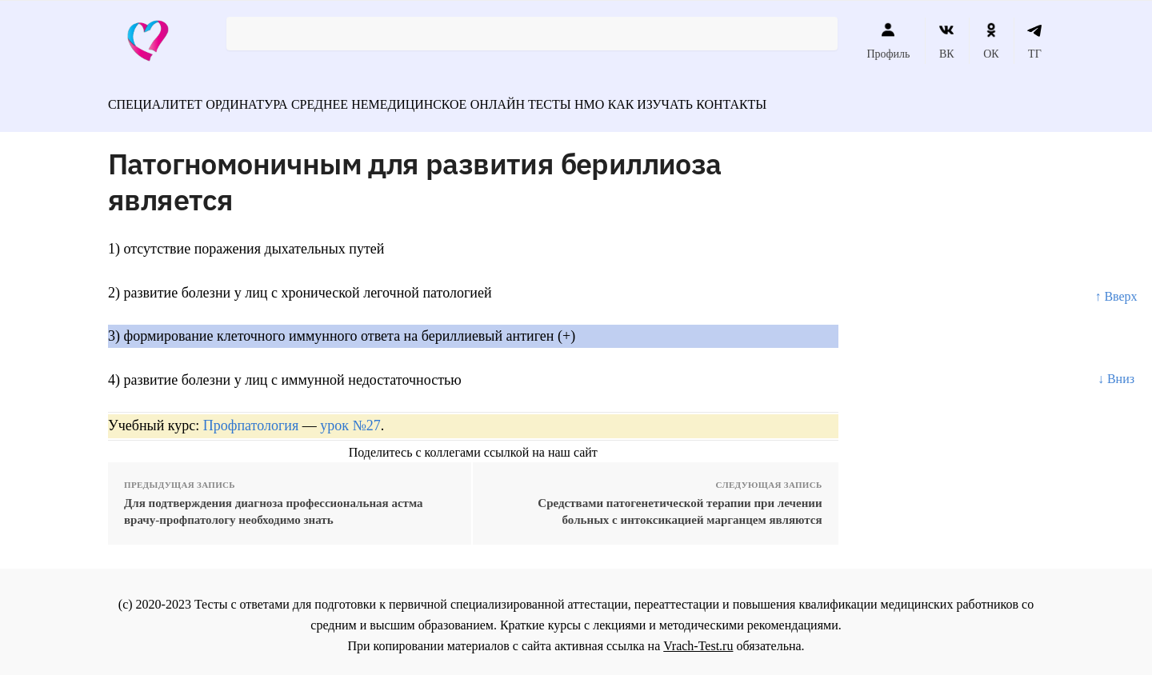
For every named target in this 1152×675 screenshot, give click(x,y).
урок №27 (350, 418)
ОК (990, 41)
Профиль (888, 41)
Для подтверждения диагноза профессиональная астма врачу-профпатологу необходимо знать (273, 504)
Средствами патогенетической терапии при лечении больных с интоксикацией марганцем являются (680, 504)
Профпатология (251, 418)
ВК (946, 41)
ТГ (1034, 41)
